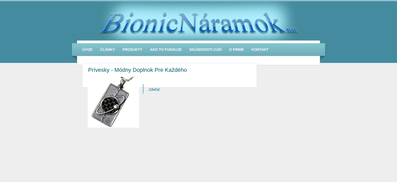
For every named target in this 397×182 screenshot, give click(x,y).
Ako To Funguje (166, 50)
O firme (236, 50)
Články (107, 50)
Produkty (133, 50)
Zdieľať (154, 89)
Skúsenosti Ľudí (205, 50)
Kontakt (259, 50)
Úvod (87, 50)
